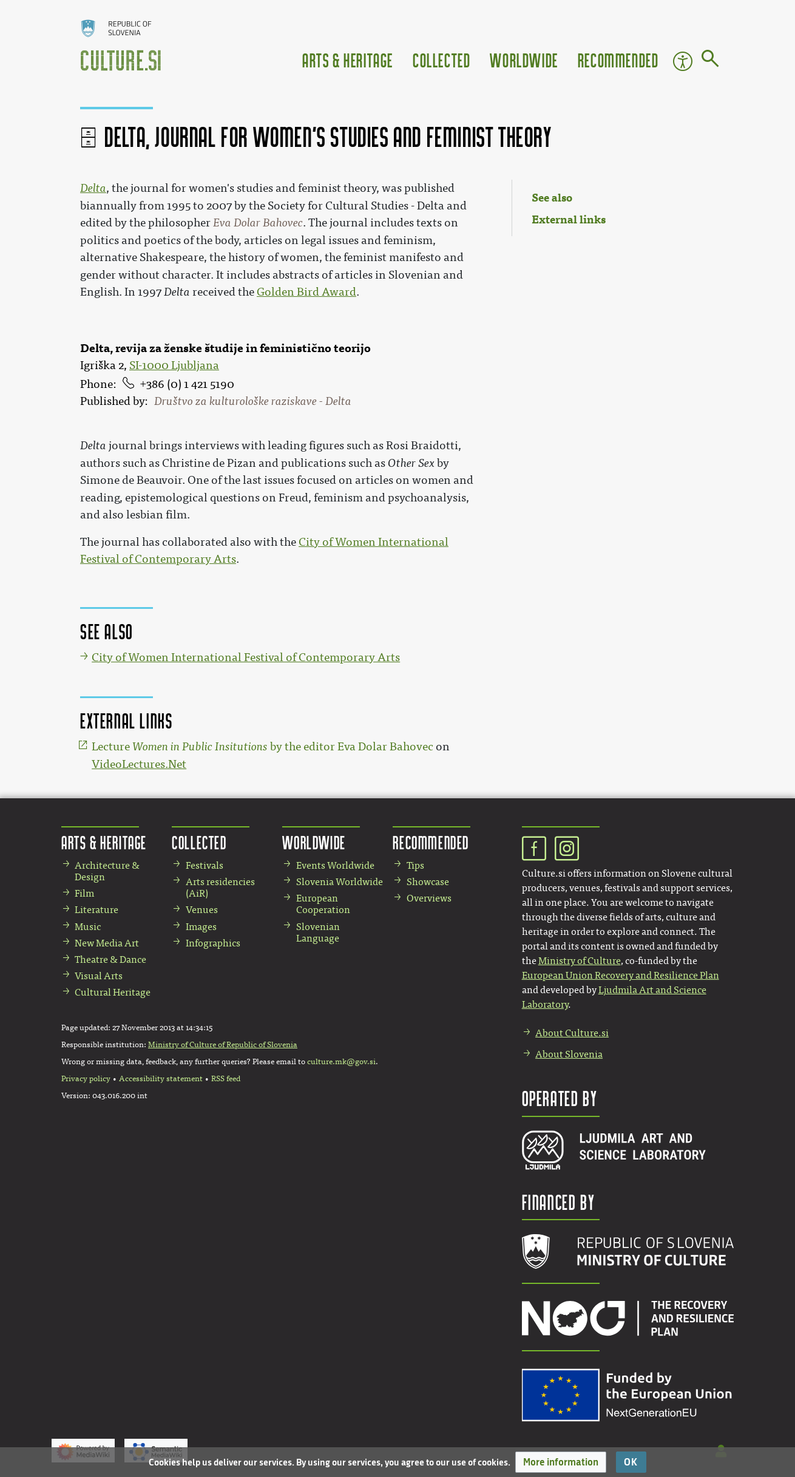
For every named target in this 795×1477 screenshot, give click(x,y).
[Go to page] (710, 60)
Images (201, 926)
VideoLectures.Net (139, 764)
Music (88, 926)
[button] (560, 1462)
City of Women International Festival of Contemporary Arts (246, 657)
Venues (202, 909)
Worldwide (524, 59)
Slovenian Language (318, 932)
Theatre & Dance (110, 959)
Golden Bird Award (306, 292)
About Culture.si (572, 1033)
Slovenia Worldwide (339, 882)
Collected (441, 59)
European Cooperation (323, 903)
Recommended (618, 59)
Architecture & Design (107, 871)
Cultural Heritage (113, 992)
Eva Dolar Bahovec (258, 222)
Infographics (213, 943)
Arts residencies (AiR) (220, 887)
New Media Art (107, 943)
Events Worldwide (335, 865)
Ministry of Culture (579, 960)
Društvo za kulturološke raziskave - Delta (252, 401)
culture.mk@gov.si (341, 1062)
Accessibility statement (161, 1079)
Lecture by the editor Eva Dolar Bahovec (262, 746)
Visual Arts (99, 976)
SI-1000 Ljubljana (174, 365)
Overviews (429, 898)
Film (84, 893)
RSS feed (225, 1079)
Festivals (204, 865)
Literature (96, 909)
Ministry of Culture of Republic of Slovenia (222, 1045)
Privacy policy (85, 1079)
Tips (415, 865)
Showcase (428, 882)
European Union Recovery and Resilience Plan (620, 975)
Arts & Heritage (347, 59)
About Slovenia (569, 1054)
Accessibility (682, 61)
